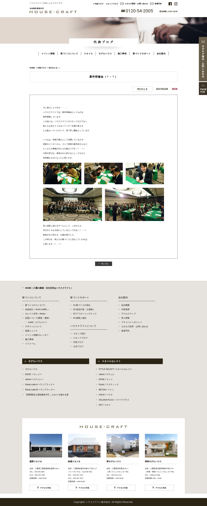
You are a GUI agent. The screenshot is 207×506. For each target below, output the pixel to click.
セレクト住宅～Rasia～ (36, 314)
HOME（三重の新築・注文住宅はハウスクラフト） (49, 288)
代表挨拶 (125, 309)
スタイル (88, 53)
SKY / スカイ (105, 405)
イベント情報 (48, 53)
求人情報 (125, 318)
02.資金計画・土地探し (84, 309)
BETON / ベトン (106, 389)
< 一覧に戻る (103, 264)
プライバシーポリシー (131, 322)
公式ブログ (78, 346)
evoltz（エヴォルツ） (38, 322)
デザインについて (33, 326)
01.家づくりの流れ (81, 305)
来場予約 (158, 4)
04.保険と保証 (79, 318)
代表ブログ (78, 342)
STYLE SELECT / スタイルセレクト (115, 369)
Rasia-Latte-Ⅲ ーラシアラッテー (40, 389)
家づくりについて (69, 53)
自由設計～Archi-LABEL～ (37, 309)
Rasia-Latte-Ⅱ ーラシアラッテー (40, 384)
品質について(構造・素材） (38, 318)
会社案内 (161, 53)
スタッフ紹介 (79, 334)
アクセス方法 (45, 488)
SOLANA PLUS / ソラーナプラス (114, 400)
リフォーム (30, 344)
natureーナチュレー (34, 379)
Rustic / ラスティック (109, 384)
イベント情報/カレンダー (36, 335)
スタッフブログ (112, 4)
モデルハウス (105, 53)
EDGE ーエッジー (33, 374)
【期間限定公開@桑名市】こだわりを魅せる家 (47, 394)
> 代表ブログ (98, 4)
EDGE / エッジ (106, 379)
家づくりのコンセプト (35, 305)
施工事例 (122, 53)
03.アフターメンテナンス (85, 314)
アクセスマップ (128, 314)
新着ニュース (31, 331)
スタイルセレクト (111, 361)
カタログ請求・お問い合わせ (136, 4)
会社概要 (125, 305)
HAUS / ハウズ (106, 394)
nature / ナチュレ (107, 374)
